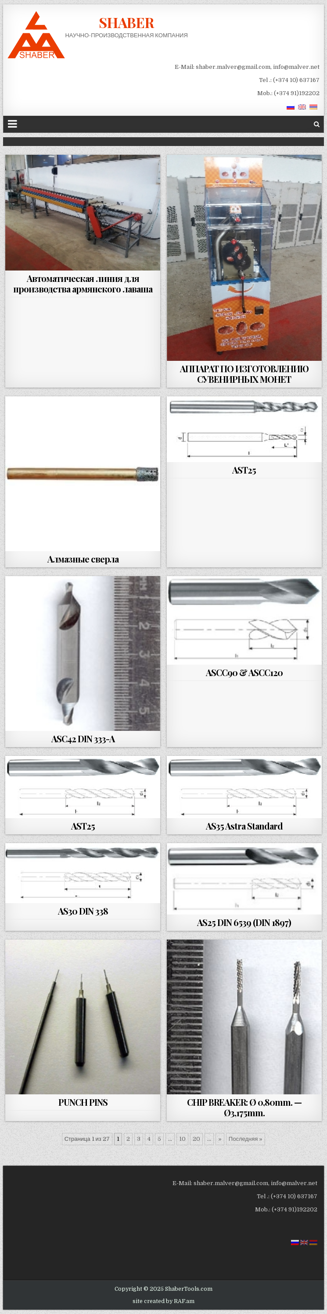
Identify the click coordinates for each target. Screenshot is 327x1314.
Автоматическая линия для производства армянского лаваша (82, 283)
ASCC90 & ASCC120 (244, 672)
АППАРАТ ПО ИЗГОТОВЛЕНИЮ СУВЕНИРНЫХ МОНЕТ (244, 374)
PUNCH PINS (83, 1102)
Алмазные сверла (83, 559)
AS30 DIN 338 (83, 911)
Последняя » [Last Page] (245, 1139)
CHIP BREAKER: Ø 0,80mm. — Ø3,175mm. (244, 1107)
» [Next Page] (220, 1139)
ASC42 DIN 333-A (83, 738)
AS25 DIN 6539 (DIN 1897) (244, 922)
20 (196, 1139)
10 (182, 1139)
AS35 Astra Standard (244, 826)
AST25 (244, 470)
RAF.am (184, 1301)
